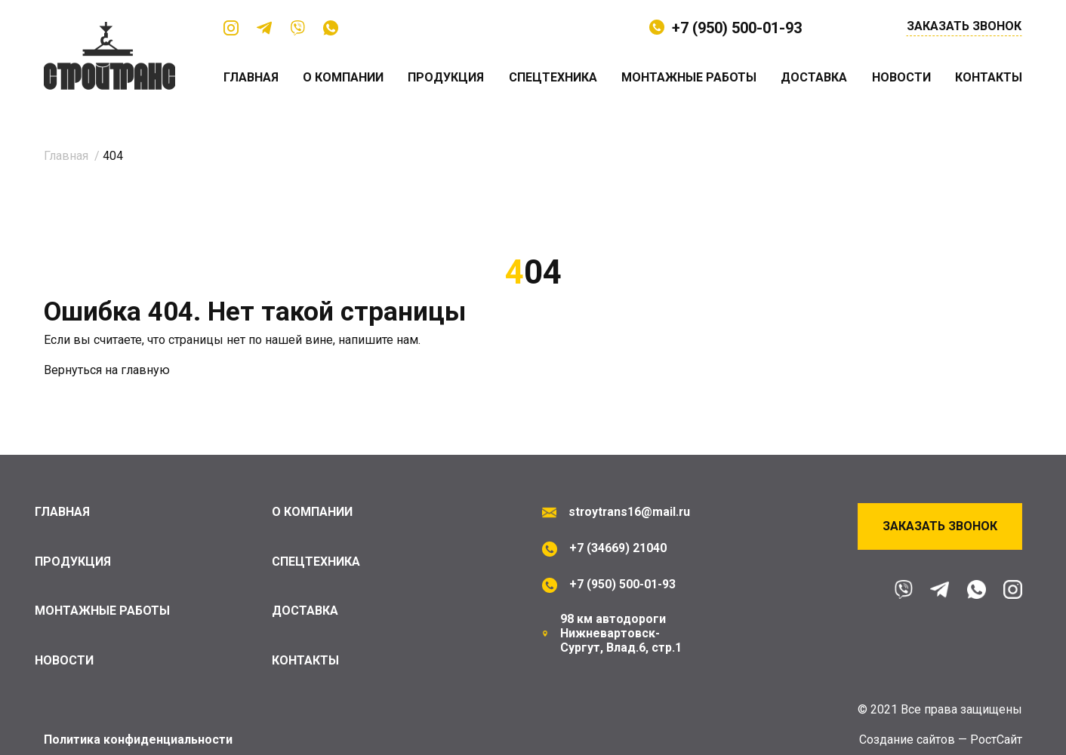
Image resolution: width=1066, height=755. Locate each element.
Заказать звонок (964, 26)
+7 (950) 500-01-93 (737, 28)
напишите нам (378, 340)
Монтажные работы (688, 77)
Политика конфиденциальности (138, 739)
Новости (901, 77)
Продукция (446, 77)
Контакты (988, 77)
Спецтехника (553, 77)
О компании (343, 77)
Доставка (814, 77)
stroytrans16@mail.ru (628, 512)
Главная (251, 77)
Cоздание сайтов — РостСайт (940, 739)
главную (145, 370)
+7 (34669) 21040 (618, 548)
